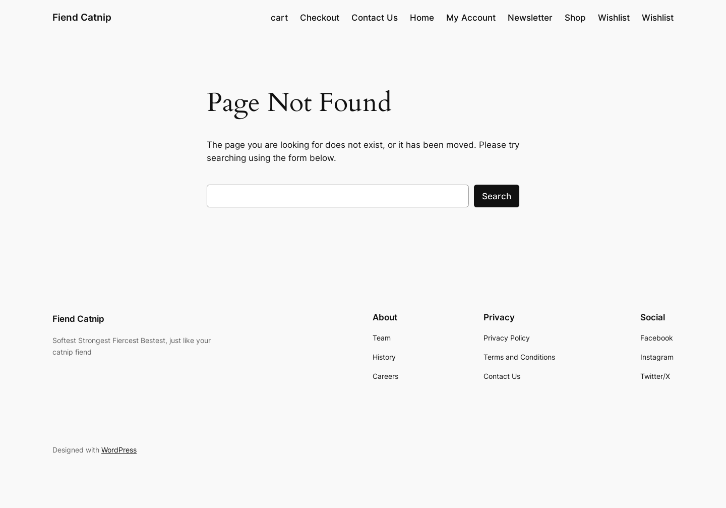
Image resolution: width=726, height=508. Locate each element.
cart (279, 18)
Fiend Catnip (81, 17)
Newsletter (530, 18)
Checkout (319, 18)
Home (422, 18)
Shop (575, 18)
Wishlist (614, 18)
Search (496, 196)
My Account (471, 18)
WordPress (119, 449)
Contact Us (374, 18)
